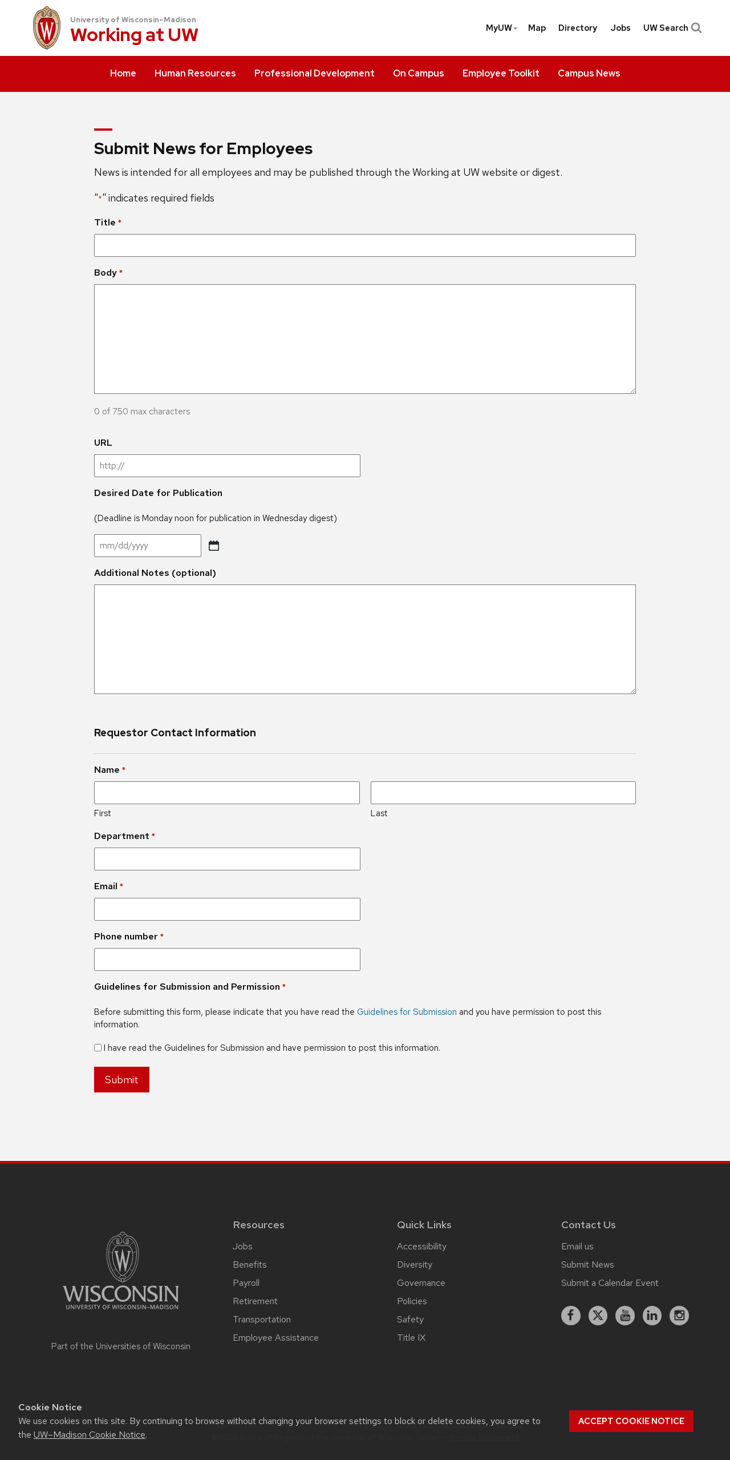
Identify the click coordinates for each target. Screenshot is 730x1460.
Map (537, 28)
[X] (598, 1315)
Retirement (255, 1301)
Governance (421, 1283)
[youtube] (625, 1315)
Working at (134, 36)
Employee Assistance (276, 1338)
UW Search (671, 28)
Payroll (246, 1283)
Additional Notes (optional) (155, 573)
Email (108, 886)
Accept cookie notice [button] (631, 1421)
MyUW (502, 28)
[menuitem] (123, 74)
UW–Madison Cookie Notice (89, 1435)
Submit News (587, 1265)
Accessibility (422, 1246)
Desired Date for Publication (158, 493)
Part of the (120, 1346)
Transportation (262, 1319)
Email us (577, 1246)
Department (124, 836)
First (102, 813)
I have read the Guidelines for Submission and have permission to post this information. (272, 1048)
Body (108, 273)
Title (107, 222)
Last (379, 813)
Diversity (414, 1265)
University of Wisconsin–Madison (133, 20)
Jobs (620, 28)
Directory (577, 28)
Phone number (129, 936)
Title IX (411, 1338)
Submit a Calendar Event (610, 1283)
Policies (412, 1301)
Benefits (250, 1265)
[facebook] (571, 1315)
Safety (410, 1319)
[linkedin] (652, 1315)
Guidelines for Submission (407, 1012)
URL (103, 443)
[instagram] (679, 1315)
